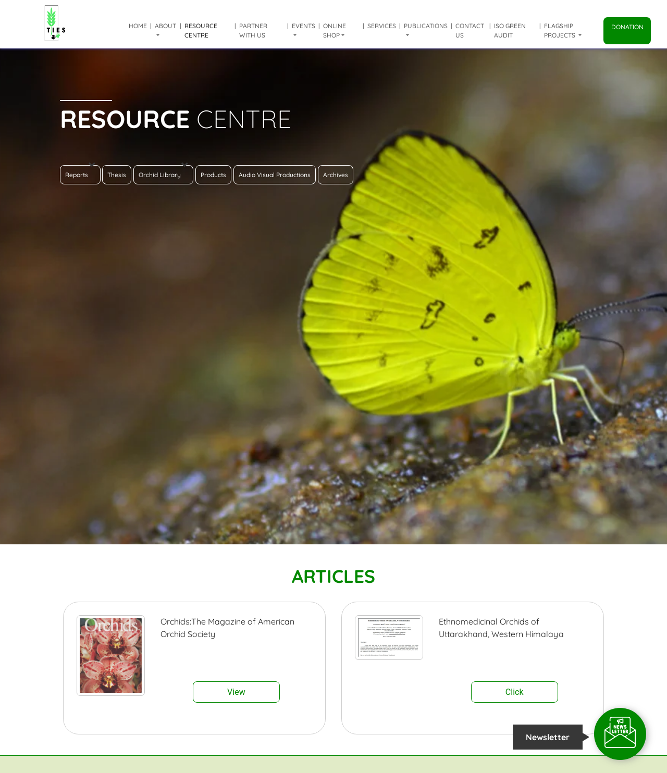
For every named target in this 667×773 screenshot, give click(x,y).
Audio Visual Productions (275, 175)
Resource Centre (200, 30)
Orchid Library (163, 172)
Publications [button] (426, 26)
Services (381, 26)
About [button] (165, 26)
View (236, 692)
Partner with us (253, 30)
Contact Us (469, 30)
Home (138, 26)
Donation (627, 27)
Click (514, 692)
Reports (80, 172)
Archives (335, 175)
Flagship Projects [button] (560, 30)
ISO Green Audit (510, 30)
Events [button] (303, 26)
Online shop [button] (334, 30)
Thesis (116, 175)
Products (213, 175)
